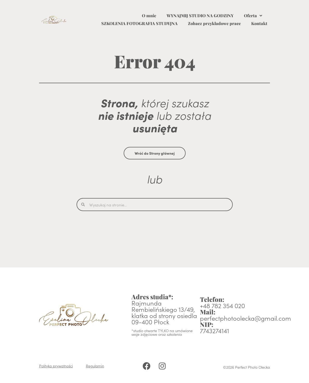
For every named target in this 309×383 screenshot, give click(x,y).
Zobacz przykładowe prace (214, 23)
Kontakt (259, 23)
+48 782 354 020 (222, 305)
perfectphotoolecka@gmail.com (245, 318)
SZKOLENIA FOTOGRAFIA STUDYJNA (139, 23)
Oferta (253, 16)
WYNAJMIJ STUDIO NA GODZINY (200, 15)
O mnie (149, 15)
